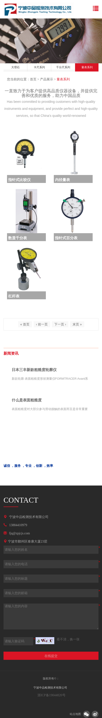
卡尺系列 (39, 67)
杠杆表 (13, 296)
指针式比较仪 (19, 180)
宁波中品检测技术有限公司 (28, 517)
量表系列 (87, 67)
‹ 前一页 (42, 324)
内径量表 (62, 180)
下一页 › (60, 324)
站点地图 (75, 714)
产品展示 (46, 79)
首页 (33, 79)
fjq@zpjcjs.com (19, 533)
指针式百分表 (66, 238)
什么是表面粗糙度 (27, 400)
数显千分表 (17, 238)
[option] (15, 68)
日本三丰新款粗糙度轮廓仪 (34, 370)
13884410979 (18, 525)
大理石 (15, 67)
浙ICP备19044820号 (50, 695)
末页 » (77, 324)
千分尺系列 (63, 67)
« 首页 (25, 324)
